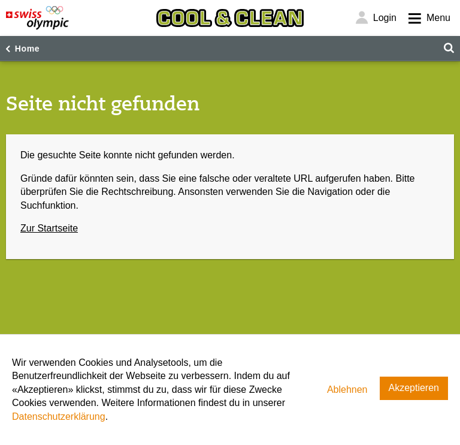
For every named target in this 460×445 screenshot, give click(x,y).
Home (27, 48)
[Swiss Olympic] (37, 18)
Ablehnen (347, 389)
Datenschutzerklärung (58, 416)
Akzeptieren (414, 388)
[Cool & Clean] (230, 18)
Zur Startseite (49, 228)
